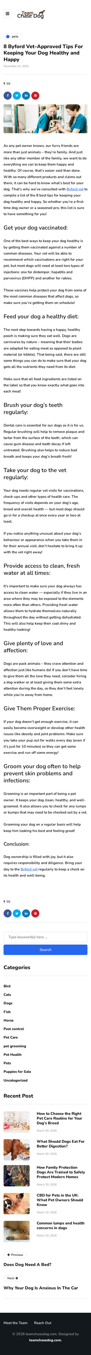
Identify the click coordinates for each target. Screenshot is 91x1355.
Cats (7, 994)
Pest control (14, 1029)
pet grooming (15, 1046)
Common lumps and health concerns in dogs (61, 1226)
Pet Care (11, 1037)
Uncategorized (15, 1080)
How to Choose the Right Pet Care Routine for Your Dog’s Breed (59, 1118)
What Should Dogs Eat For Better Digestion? (61, 1144)
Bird (7, 986)
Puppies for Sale (17, 1071)
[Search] (45, 937)
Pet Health (13, 1054)
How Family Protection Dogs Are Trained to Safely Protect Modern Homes (61, 1172)
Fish (7, 1012)
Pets (7, 1063)
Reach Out (42, 1323)
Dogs (8, 1003)
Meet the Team (15, 1323)
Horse (9, 1020)
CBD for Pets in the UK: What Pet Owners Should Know (60, 1200)
